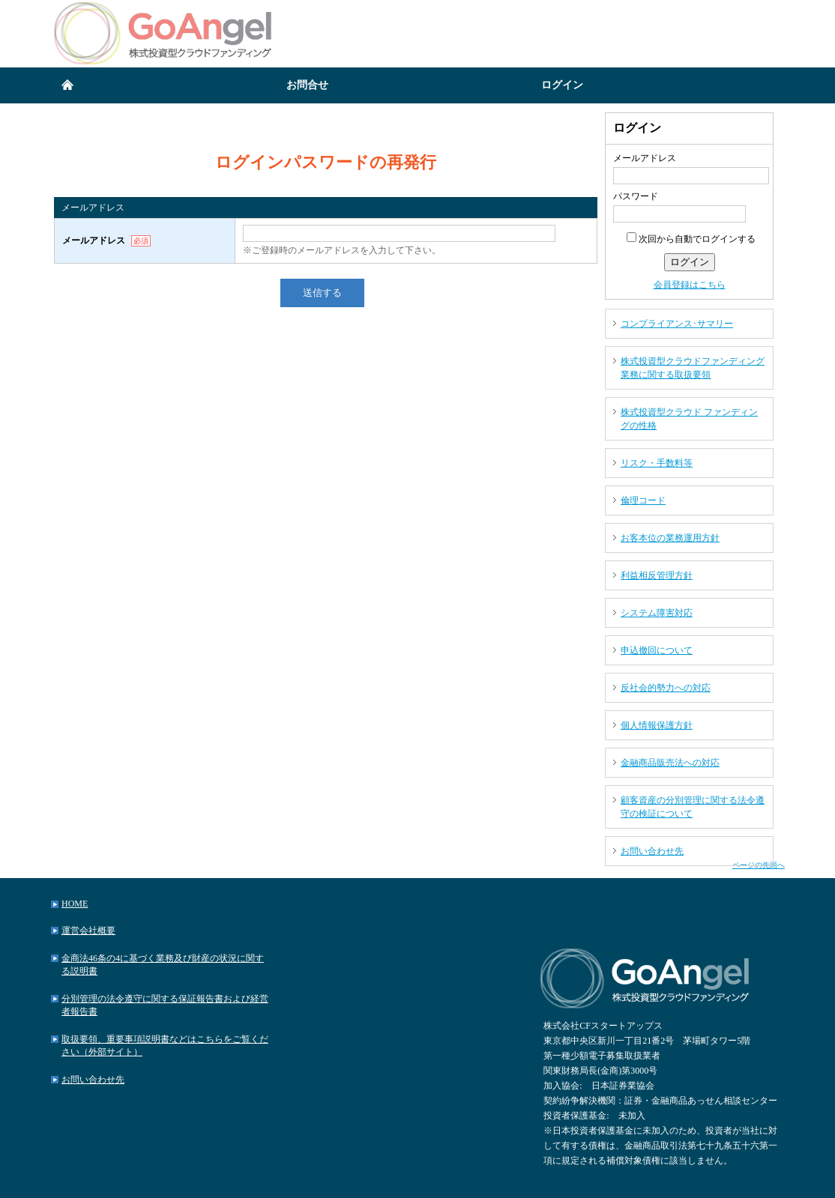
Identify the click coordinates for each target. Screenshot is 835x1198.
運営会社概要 (88, 930)
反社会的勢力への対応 (666, 688)
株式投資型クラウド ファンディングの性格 (689, 419)
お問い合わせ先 (652, 851)
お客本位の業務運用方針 (670, 538)
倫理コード (643, 500)
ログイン (562, 85)
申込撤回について (657, 650)
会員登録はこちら (690, 284)
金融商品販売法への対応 (670, 762)
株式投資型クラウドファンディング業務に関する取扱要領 (693, 368)
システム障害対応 (657, 613)
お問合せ (307, 85)
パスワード (635, 196)
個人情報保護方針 (657, 725)
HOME (74, 903)
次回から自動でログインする (691, 239)
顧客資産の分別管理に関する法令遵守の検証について (693, 807)
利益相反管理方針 (657, 575)
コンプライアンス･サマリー (677, 323)
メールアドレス (644, 158)
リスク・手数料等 (657, 463)
